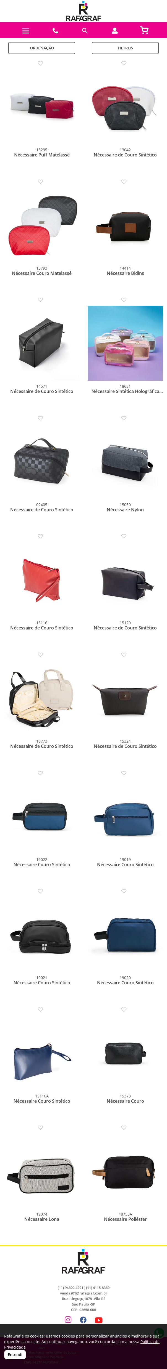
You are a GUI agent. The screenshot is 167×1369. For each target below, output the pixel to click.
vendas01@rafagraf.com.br (83, 1293)
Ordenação (42, 47)
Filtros (125, 47)
